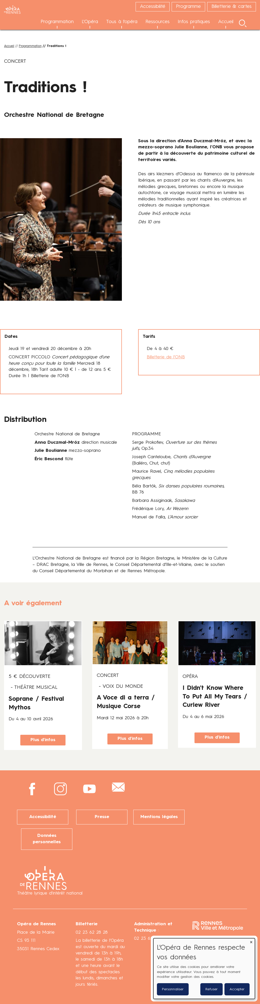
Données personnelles (47, 839)
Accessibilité (42, 817)
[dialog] (204, 968)
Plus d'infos (42, 740)
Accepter (237, 989)
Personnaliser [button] (173, 989)
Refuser (211, 989)
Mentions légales (159, 817)
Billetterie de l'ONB (166, 357)
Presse (102, 817)
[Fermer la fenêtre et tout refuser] (251, 941)
